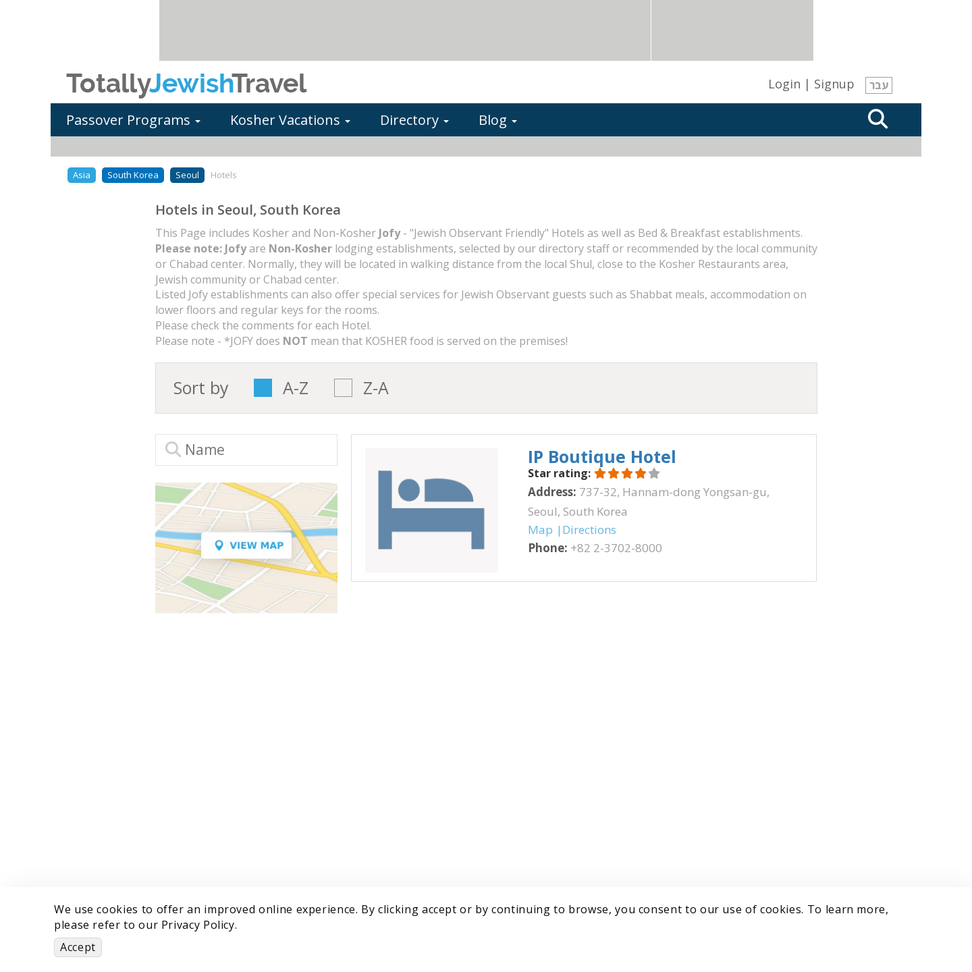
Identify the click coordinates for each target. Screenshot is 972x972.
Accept (78, 947)
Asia (81, 175)
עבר (878, 85)
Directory (414, 120)
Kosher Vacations (290, 120)
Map (540, 529)
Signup (834, 84)
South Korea (133, 175)
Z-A (376, 388)
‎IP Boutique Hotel (602, 456)
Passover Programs (133, 120)
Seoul (187, 175)
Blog (498, 120)
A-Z (295, 388)
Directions (589, 529)
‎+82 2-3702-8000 (616, 548)
